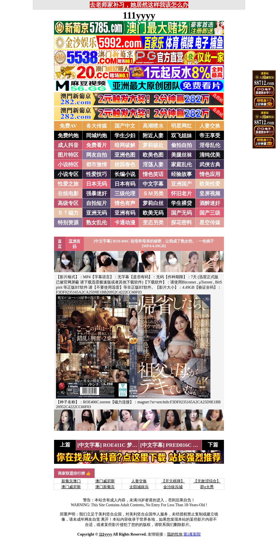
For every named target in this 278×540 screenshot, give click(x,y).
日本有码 (124, 184)
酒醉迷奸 (209, 203)
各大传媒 (96, 126)
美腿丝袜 (181, 155)
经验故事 (181, 174)
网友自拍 (96, 155)
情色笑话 (153, 174)
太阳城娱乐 (139, 487)
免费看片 (96, 145)
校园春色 (124, 164)
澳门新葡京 (105, 487)
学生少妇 (124, 135)
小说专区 (68, 174)
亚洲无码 (96, 213)
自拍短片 (96, 203)
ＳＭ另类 (153, 193)
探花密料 (181, 222)
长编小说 (124, 174)
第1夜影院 (192, 534)
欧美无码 (153, 213)
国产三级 (209, 213)
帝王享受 (209, 135)
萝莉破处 (153, 145)
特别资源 (68, 222)
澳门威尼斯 (105, 481)
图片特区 (68, 155)
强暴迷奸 (96, 193)
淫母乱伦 (209, 145)
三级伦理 (124, 193)
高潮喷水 (153, 126)
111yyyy (139, 15)
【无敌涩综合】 (206, 481)
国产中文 (124, 126)
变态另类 (153, 222)
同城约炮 (96, 135)
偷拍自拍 (181, 145)
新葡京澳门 (71, 481)
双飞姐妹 (181, 135)
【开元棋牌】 (173, 481)
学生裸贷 (181, 203)
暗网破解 (124, 145)
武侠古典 (209, 164)
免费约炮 (68, 135)
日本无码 (96, 184)
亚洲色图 (124, 155)
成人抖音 (68, 145)
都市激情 (96, 164)
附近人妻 (153, 135)
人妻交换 (209, 126)
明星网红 (181, 126)
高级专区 (68, 203)
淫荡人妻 (153, 164)
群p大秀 (207, 487)
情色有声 (124, 203)
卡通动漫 (124, 222)
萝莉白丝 (153, 203)
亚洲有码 (124, 213)
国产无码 (181, 213)
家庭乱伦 (181, 164)
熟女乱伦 (96, 222)
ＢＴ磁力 (68, 213)
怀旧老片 (181, 193)
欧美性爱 (209, 184)
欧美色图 (153, 155)
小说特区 (68, 164)
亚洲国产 (181, 184)
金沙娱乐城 (173, 487)
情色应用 (209, 174)
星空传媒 (209, 222)
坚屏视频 (209, 193)
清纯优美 (209, 155)
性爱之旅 (68, 184)
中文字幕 (153, 184)
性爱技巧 (96, 174)
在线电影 (68, 193)
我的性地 (174, 534)
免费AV (68, 126)
